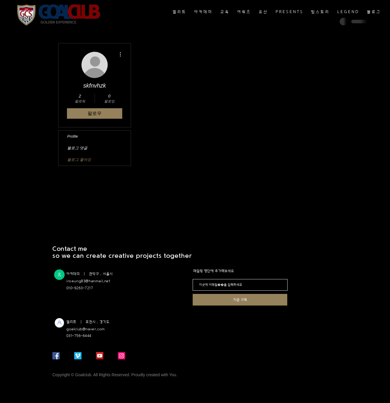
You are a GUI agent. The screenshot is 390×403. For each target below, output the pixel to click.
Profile (72, 136)
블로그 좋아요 (79, 159)
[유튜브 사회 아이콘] (99, 355)
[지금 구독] (240, 300)
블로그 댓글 (77, 148)
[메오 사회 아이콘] (77, 355)
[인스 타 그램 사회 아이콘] (121, 355)
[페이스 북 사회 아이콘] (56, 355)
